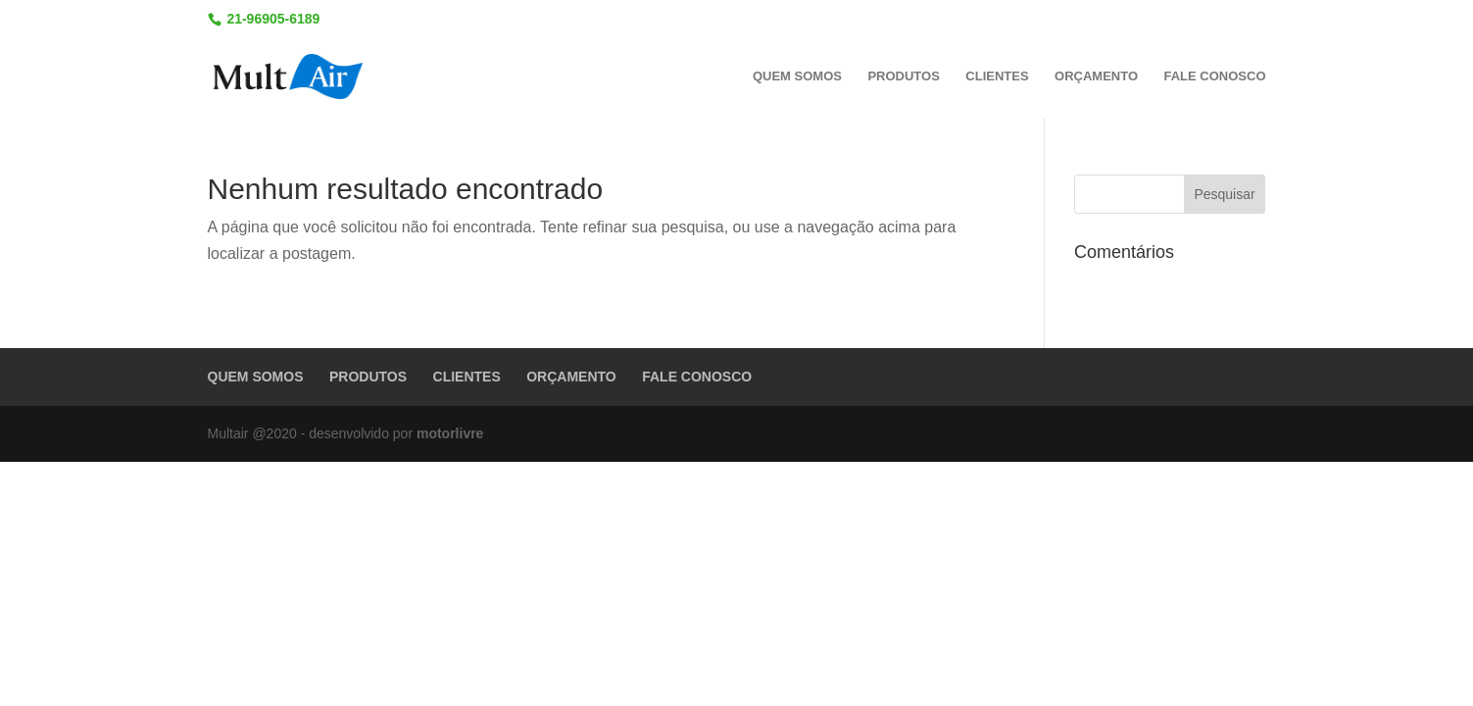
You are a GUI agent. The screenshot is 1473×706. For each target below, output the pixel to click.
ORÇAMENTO (1096, 76)
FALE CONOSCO (1214, 76)
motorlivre (450, 433)
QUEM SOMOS (797, 76)
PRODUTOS (903, 76)
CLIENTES (996, 76)
